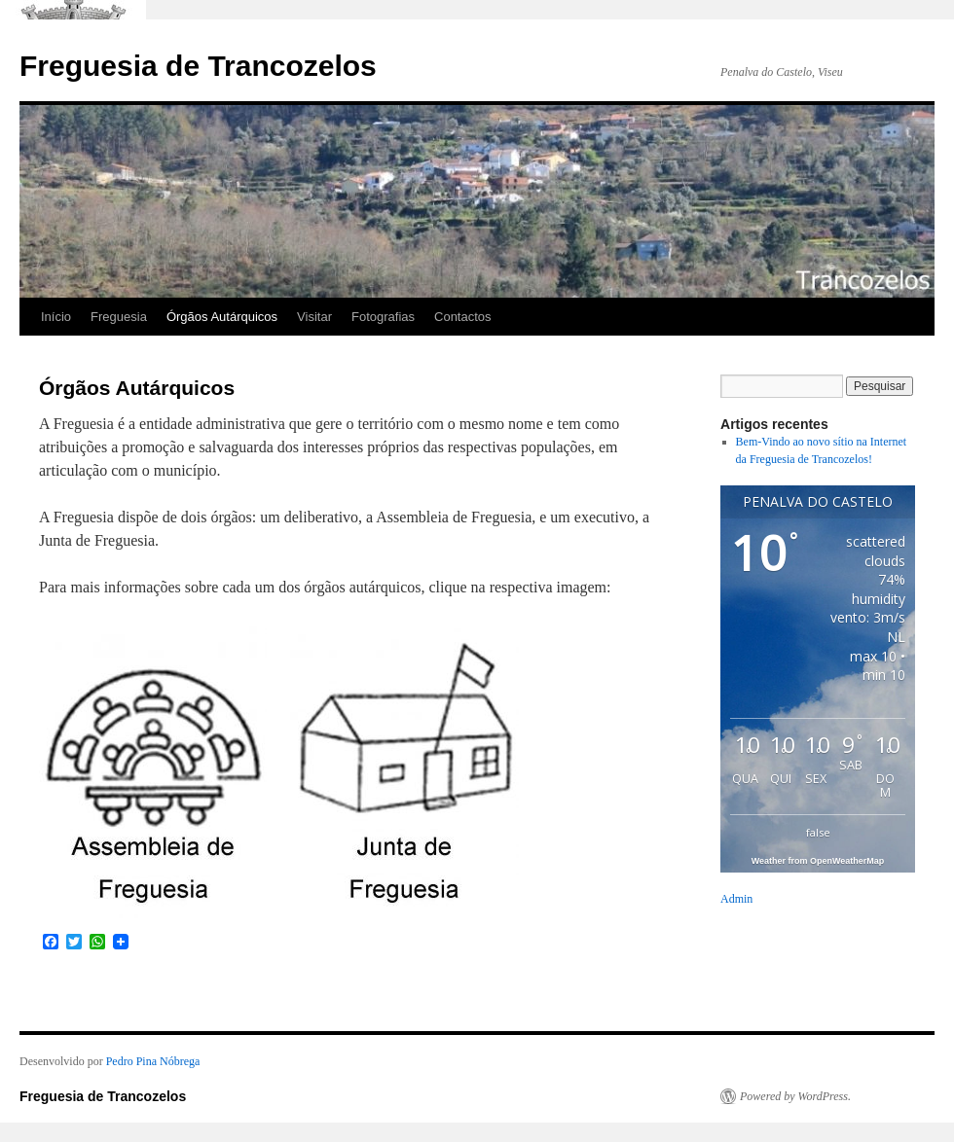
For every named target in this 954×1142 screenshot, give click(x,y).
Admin (736, 899)
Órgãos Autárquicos (221, 316)
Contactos (463, 316)
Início (56, 316)
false (818, 832)
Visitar (314, 316)
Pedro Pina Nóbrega (153, 1061)
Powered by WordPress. (795, 1096)
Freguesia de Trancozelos (198, 66)
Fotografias (383, 316)
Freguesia (119, 316)
